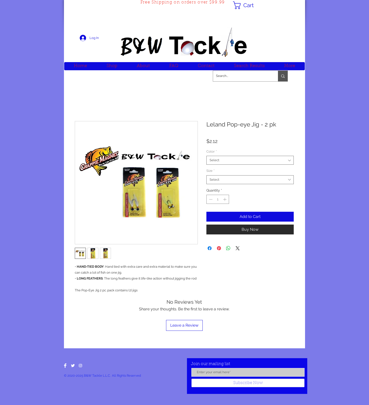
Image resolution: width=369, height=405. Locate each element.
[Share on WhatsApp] (228, 248)
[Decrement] (210, 199)
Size (210, 171)
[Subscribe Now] (248, 383)
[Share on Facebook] (210, 248)
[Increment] (225, 199)
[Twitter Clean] (73, 365)
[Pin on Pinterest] (219, 248)
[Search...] (242, 76)
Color (211, 151)
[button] (247, 5)
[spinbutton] (217, 199)
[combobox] (250, 160)
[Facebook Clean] (65, 365)
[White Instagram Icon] (80, 365)
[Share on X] (238, 248)
